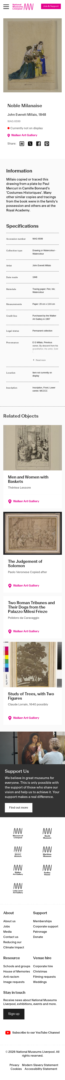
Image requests (14, 982)
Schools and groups (16, 966)
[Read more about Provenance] (46, 352)
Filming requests (44, 976)
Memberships (42, 921)
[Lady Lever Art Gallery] (18, 888)
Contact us (10, 937)
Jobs (6, 926)
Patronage (40, 931)
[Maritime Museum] (47, 851)
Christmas (40, 971)
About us (9, 921)
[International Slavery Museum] (18, 851)
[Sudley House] (47, 870)
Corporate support (45, 926)
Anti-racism (11, 976)
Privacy (14, 1065)
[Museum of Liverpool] (18, 833)
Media (7, 931)
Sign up (14, 1014)
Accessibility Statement (41, 1069)
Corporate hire (43, 966)
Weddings (40, 982)
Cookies (16, 1069)
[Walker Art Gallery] (18, 870)
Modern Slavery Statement (40, 1065)
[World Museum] (47, 833)
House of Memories (16, 971)
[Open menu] (6, 7)
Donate (38, 937)
